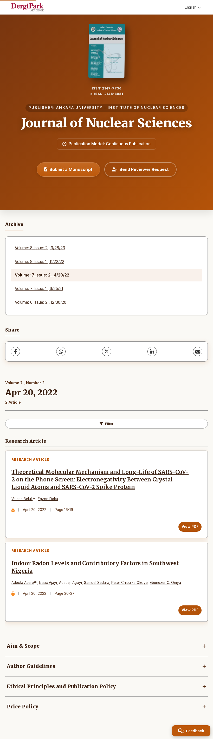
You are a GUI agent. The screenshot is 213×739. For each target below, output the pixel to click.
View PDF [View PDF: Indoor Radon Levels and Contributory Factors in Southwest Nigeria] (189, 611)
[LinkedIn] (152, 351)
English (192, 7)
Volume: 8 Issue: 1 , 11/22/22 (39, 261)
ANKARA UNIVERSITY (79, 108)
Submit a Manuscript (68, 169)
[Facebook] (15, 351)
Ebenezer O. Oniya (166, 584)
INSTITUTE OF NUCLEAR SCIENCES (146, 108)
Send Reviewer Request (140, 169)
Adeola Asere (23, 584)
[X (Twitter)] (106, 351)
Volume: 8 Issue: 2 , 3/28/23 (40, 247)
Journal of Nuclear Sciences (106, 123)
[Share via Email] (197, 351)
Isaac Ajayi (48, 584)
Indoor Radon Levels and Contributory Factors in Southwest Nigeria (95, 568)
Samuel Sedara (97, 584)
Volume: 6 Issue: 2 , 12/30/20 (40, 302)
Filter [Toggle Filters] (107, 424)
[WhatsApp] (61, 351)
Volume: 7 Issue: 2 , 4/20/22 (42, 275)
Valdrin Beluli (22, 499)
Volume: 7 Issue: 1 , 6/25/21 (39, 288)
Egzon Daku (48, 499)
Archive (14, 224)
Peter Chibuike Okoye (130, 584)
